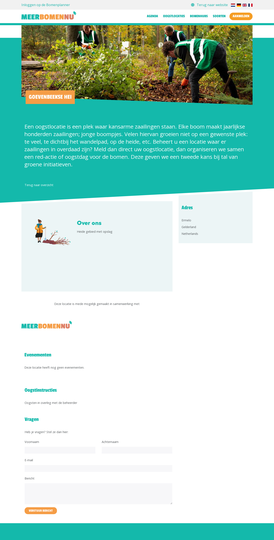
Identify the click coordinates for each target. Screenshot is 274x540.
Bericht (29, 478)
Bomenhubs (199, 16)
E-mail (29, 460)
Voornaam (32, 442)
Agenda (152, 16)
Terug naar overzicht (39, 185)
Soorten (219, 16)
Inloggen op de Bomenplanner (45, 5)
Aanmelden (241, 16)
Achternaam (110, 442)
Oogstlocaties (174, 16)
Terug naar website (210, 5)
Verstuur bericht (41, 510)
